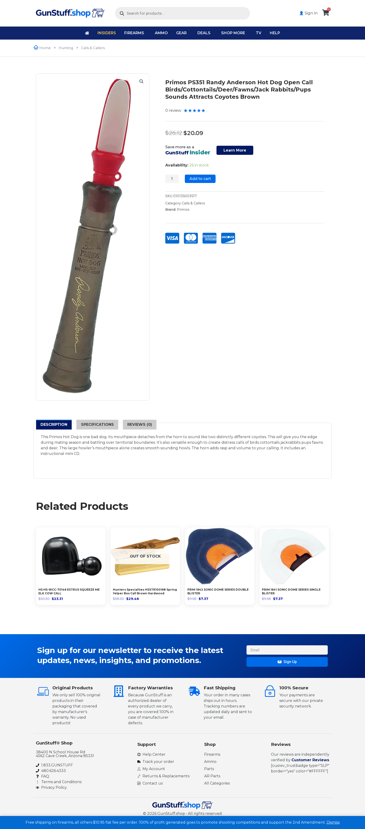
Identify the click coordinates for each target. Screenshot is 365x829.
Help (275, 33)
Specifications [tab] (97, 424)
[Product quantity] (172, 179)
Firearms (134, 33)
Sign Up (287, 662)
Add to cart (200, 178)
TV (258, 33)
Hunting (66, 48)
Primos (183, 209)
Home (45, 48)
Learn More (234, 150)
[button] (141, 81)
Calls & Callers (193, 203)
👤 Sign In (308, 13)
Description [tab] (54, 424)
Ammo (161, 33)
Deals (203, 33)
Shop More (233, 33)
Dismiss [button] (333, 822)
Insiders (107, 33)
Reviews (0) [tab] (139, 424)
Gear (181, 33)
